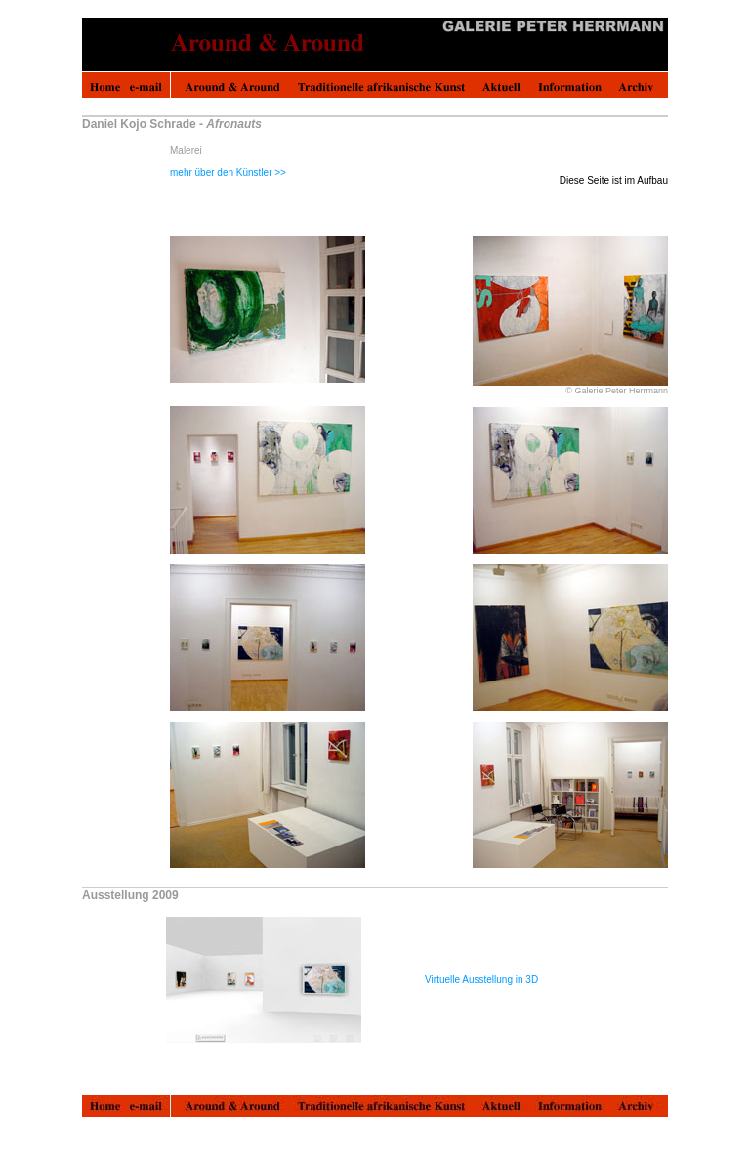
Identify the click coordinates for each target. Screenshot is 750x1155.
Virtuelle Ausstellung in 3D (481, 979)
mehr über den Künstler (228, 172)
